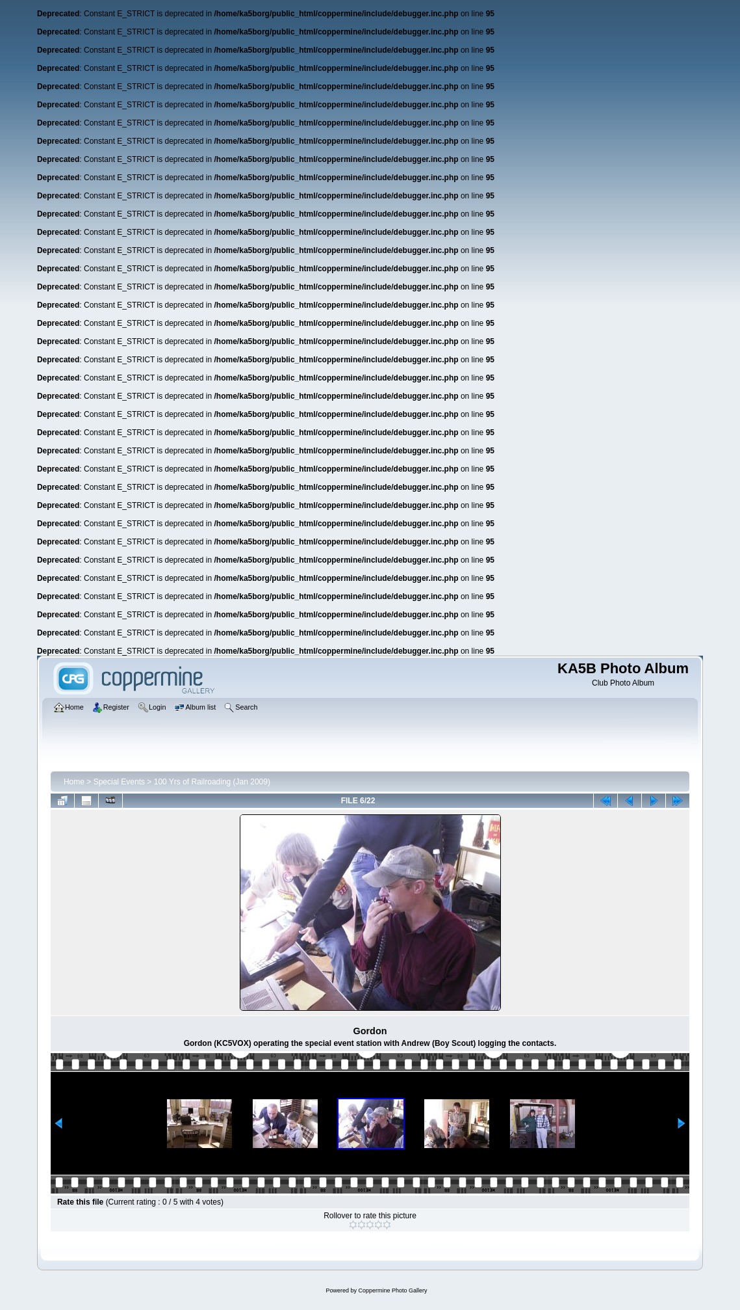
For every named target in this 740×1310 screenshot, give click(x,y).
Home (74, 781)
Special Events (119, 781)
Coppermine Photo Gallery (392, 1290)
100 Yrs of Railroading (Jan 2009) (212, 781)
